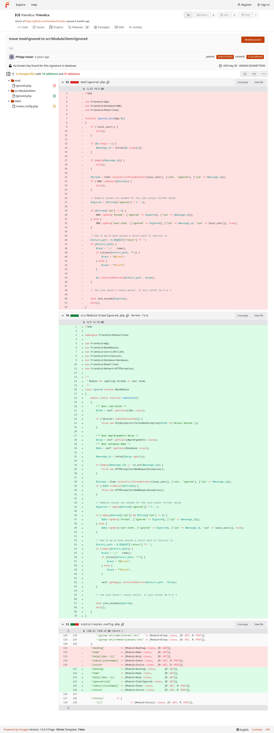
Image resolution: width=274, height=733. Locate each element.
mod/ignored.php (93, 82)
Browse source (253, 39)
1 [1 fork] (255, 15)
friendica (27, 15)
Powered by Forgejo (16, 729)
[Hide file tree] (8, 74)
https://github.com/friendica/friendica (45, 21)
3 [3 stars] (234, 15)
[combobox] (245, 74)
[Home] (7, 4)
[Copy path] (108, 82)
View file (258, 82)
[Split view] (254, 74)
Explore (20, 4)
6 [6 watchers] (213, 15)
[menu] (263, 74)
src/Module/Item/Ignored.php (103, 315)
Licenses (257, 729)
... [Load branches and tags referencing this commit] (11, 48)
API (268, 729)
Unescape (242, 82)
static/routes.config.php (100, 624)
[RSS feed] (188, 15)
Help (34, 4)
